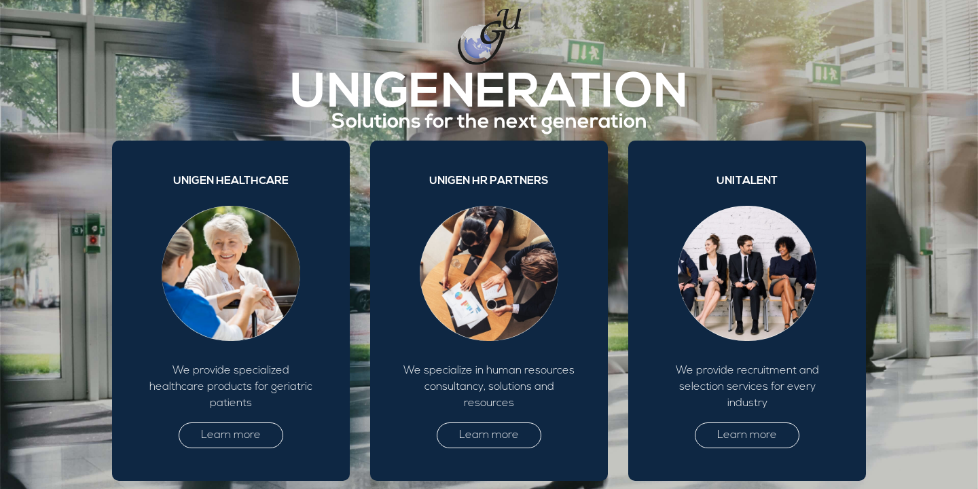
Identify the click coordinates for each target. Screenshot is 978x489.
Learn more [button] (231, 435)
